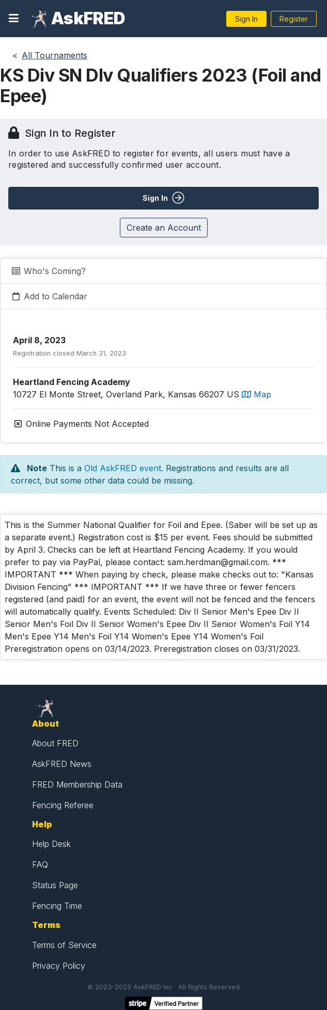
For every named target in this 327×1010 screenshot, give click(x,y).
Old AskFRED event (122, 468)
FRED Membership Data (77, 784)
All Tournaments (54, 55)
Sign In (246, 18)
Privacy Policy (58, 965)
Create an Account (164, 227)
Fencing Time (57, 906)
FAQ (40, 864)
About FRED (55, 743)
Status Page (55, 885)
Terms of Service (64, 945)
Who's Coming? (48, 271)
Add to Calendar (49, 296)
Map (256, 394)
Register (293, 18)
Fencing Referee (63, 805)
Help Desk (51, 844)
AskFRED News (61, 764)
